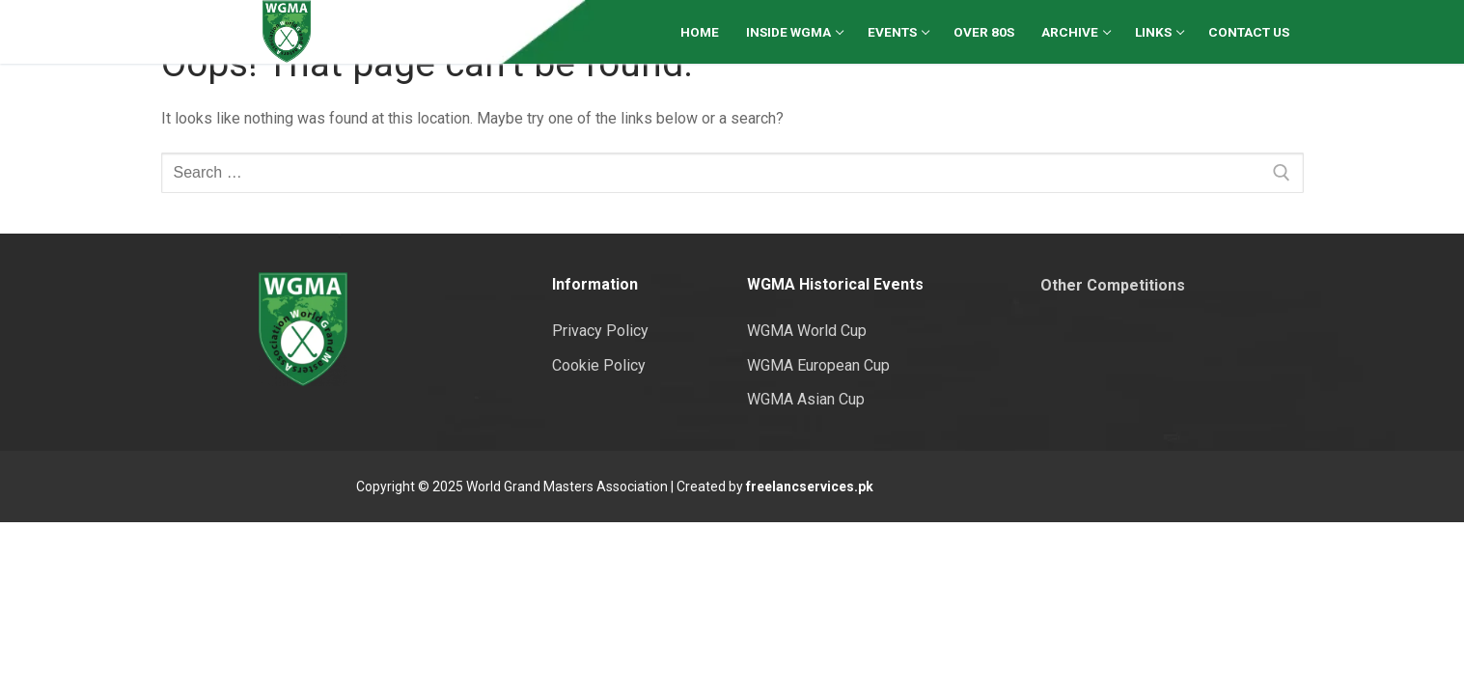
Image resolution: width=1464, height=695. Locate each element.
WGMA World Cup (807, 330)
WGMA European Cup (818, 365)
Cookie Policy (599, 365)
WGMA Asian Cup (806, 399)
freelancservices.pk (809, 486)
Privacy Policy (600, 330)
